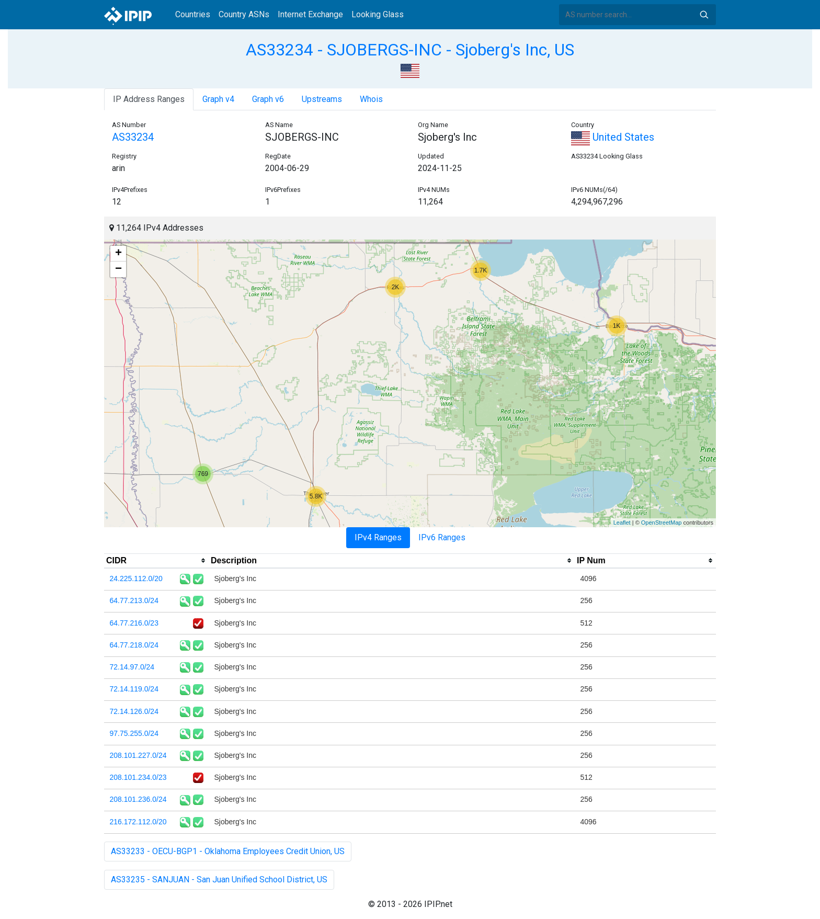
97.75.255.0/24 (134, 733)
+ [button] (118, 254)
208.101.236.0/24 (138, 799)
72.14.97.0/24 (132, 667)
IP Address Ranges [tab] (149, 99)
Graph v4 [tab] (218, 99)
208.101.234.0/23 (138, 777)
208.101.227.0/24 (138, 755)
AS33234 (133, 137)
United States (612, 137)
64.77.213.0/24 (134, 600)
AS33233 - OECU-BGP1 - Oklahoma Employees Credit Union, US (228, 851)
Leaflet (622, 522)
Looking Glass (377, 14)
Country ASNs (244, 14)
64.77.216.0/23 (134, 623)
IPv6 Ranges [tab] (441, 537)
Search (704, 14)
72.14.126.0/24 (134, 711)
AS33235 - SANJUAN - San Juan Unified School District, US (219, 879)
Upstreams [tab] (322, 99)
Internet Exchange (310, 14)
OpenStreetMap (661, 522)
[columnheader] (156, 560)
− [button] (118, 269)
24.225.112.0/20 (136, 578)
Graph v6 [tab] (268, 99)
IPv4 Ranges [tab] (378, 537)
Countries (192, 14)
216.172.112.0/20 (138, 822)
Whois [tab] (371, 99)
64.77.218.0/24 (134, 645)
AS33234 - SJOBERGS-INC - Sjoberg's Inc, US (410, 50)
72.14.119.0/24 (134, 689)
